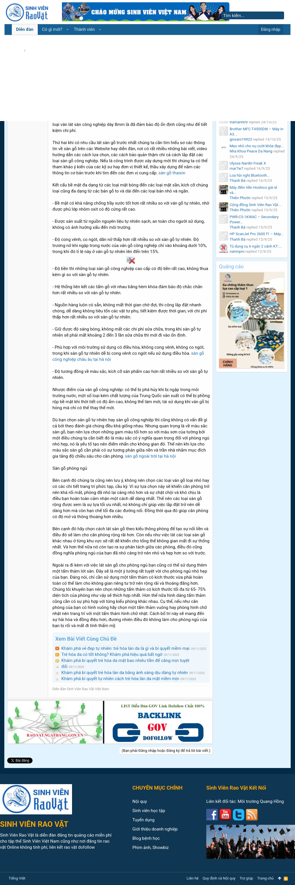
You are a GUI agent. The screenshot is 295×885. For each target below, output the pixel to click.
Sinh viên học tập (149, 810)
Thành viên (84, 29)
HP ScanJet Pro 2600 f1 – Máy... (256, 234)
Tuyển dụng (144, 819)
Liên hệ (193, 878)
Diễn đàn (24, 29)
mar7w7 (236, 168)
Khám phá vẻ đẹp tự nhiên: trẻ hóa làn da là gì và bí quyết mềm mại (125, 648)
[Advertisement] (147, 77)
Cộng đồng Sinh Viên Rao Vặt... (255, 205)
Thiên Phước (240, 198)
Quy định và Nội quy (219, 878)
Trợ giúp (246, 878)
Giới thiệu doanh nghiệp (155, 829)
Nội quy (140, 801)
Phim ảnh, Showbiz (151, 847)
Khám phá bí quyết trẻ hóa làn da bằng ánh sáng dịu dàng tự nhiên (124, 672)
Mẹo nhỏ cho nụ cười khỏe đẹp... (257, 146)
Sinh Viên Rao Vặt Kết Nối (236, 788)
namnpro (237, 251)
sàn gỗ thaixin (171, 173)
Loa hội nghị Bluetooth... (250, 175)
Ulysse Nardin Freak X (248, 163)
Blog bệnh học (146, 838)
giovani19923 (241, 139)
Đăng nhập (270, 29)
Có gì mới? (52, 29)
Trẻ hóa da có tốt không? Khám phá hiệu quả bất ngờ (111, 654)
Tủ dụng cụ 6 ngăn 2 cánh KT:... (256, 246)
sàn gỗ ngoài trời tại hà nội (150, 456)
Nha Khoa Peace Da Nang (251, 151)
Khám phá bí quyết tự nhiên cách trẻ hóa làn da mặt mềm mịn (120, 678)
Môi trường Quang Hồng (261, 801)
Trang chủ (265, 878)
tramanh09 (239, 122)
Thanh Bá (237, 180)
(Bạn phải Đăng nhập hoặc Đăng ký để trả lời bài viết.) (166, 750)
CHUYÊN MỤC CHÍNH (158, 788)
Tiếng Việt (17, 878)
